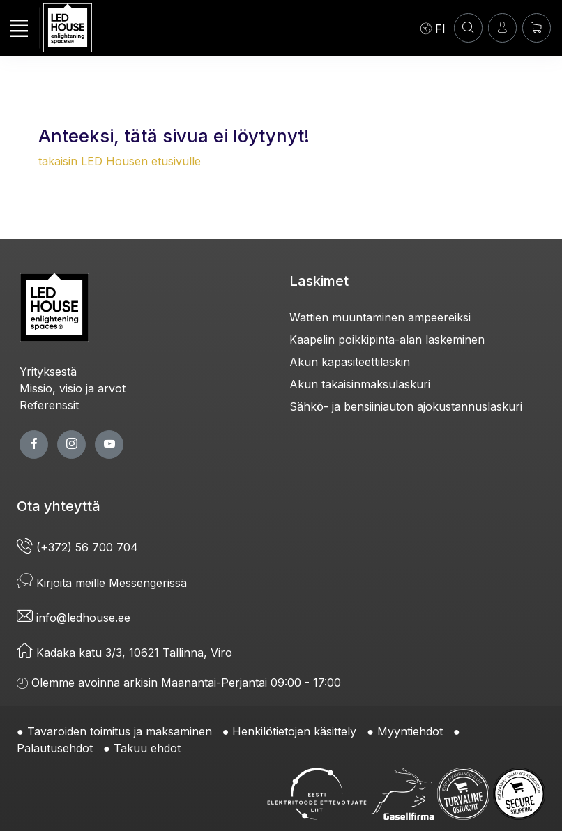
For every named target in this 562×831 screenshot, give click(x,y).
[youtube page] (109, 444)
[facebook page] (34, 444)
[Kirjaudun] (502, 27)
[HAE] (468, 27)
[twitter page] (71, 444)
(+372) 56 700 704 (77, 547)
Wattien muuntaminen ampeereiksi (380, 317)
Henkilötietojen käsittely (294, 731)
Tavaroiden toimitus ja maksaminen (119, 731)
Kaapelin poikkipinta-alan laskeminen (387, 339)
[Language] (433, 28)
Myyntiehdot (410, 731)
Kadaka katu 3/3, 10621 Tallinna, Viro (124, 653)
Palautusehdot (55, 748)
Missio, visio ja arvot (73, 388)
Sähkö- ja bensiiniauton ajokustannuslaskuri (405, 406)
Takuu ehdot (147, 748)
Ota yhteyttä (58, 506)
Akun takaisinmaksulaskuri (359, 384)
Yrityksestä (48, 372)
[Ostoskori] (536, 27)
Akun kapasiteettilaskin (349, 362)
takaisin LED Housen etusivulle (119, 161)
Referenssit (49, 405)
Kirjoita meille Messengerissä (102, 583)
